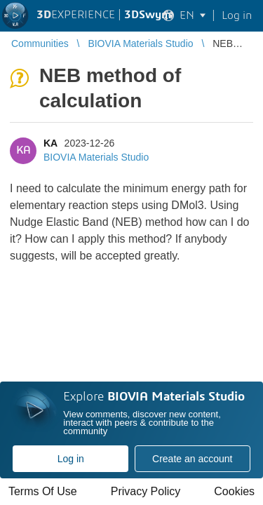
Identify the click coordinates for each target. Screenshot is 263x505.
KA (50, 143)
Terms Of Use (42, 491)
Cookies (234, 491)
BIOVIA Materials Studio (96, 157)
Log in (71, 458)
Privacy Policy (146, 491)
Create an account (192, 458)
